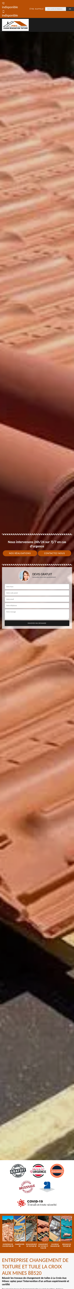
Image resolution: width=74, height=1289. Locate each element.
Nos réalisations (20, 553)
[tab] (37, 644)
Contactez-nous (54, 553)
